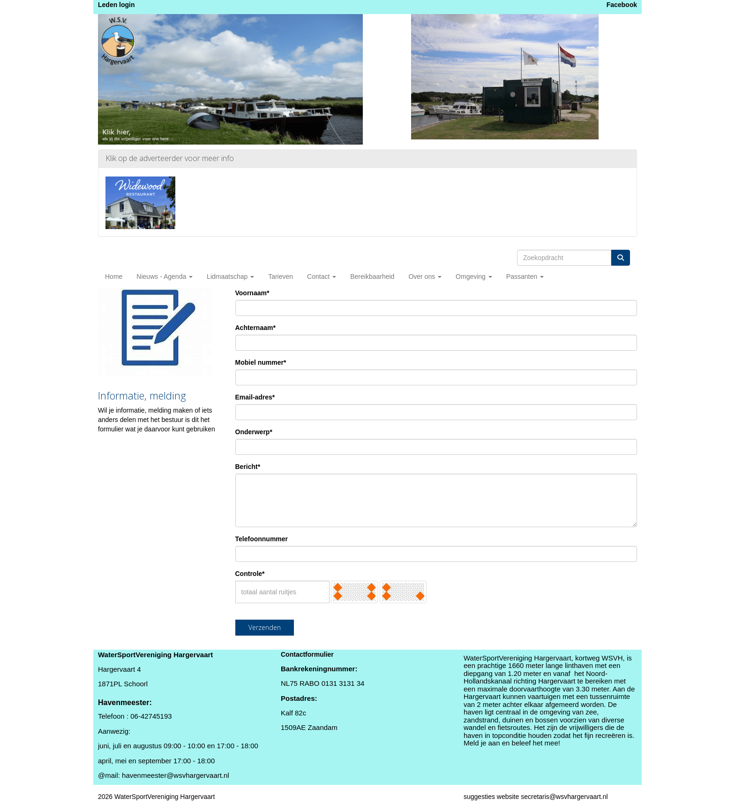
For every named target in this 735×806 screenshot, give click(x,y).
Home (113, 276)
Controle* (250, 573)
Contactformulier (307, 654)
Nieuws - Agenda (164, 276)
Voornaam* (252, 293)
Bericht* (248, 466)
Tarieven (280, 276)
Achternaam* (255, 327)
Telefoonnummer (261, 539)
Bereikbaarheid (372, 276)
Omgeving (474, 276)
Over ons (425, 276)
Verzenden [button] (264, 627)
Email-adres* (255, 397)
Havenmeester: (125, 702)
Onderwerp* (253, 432)
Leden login (116, 4)
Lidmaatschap (230, 276)
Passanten (525, 276)
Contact (321, 276)
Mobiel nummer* (260, 362)
